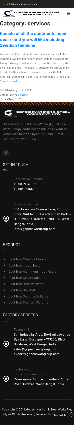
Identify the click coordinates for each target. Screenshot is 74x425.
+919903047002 (25, 184)
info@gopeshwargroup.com (34, 229)
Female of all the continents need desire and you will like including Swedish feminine (33, 39)
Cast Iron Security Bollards (28, 296)
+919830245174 (24, 189)
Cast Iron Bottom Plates (26, 284)
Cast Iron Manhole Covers (27, 259)
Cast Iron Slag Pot (21, 290)
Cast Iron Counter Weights (28, 302)
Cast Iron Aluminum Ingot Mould (32, 271)
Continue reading (10, 81)
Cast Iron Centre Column (26, 277)
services (23, 94)
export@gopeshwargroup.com (36, 354)
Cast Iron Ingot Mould (24, 265)
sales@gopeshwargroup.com (35, 349)
